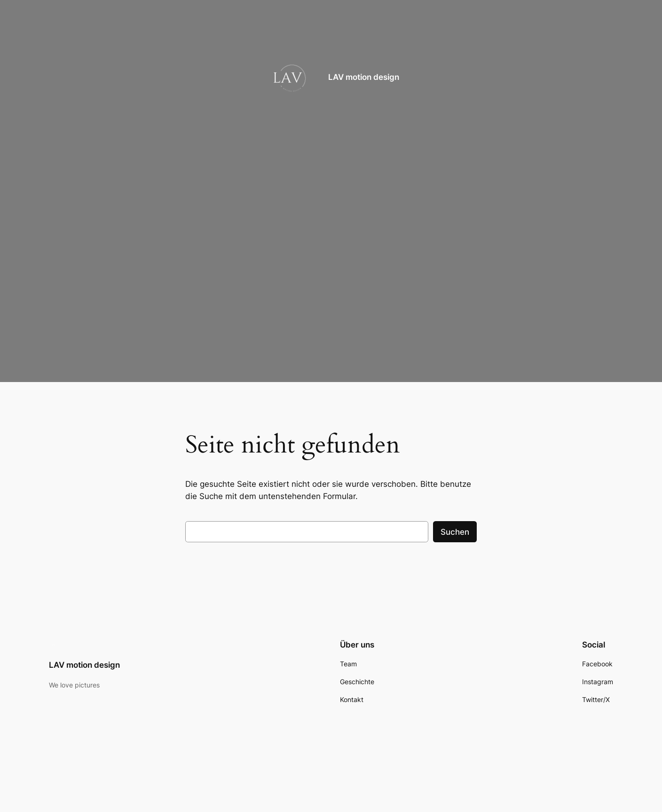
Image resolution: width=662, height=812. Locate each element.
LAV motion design (363, 77)
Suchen (455, 532)
